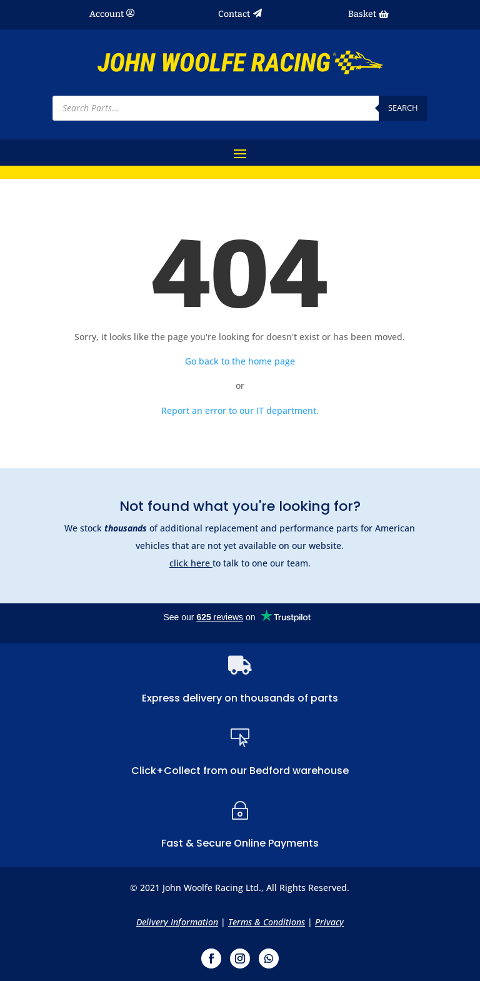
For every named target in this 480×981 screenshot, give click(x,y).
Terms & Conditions (266, 922)
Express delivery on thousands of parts (240, 698)
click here (190, 563)
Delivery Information (177, 922)
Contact (234, 14)
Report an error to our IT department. (240, 410)
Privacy (329, 922)
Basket (362, 14)
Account (106, 14)
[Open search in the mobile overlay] (240, 108)
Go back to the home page (240, 361)
